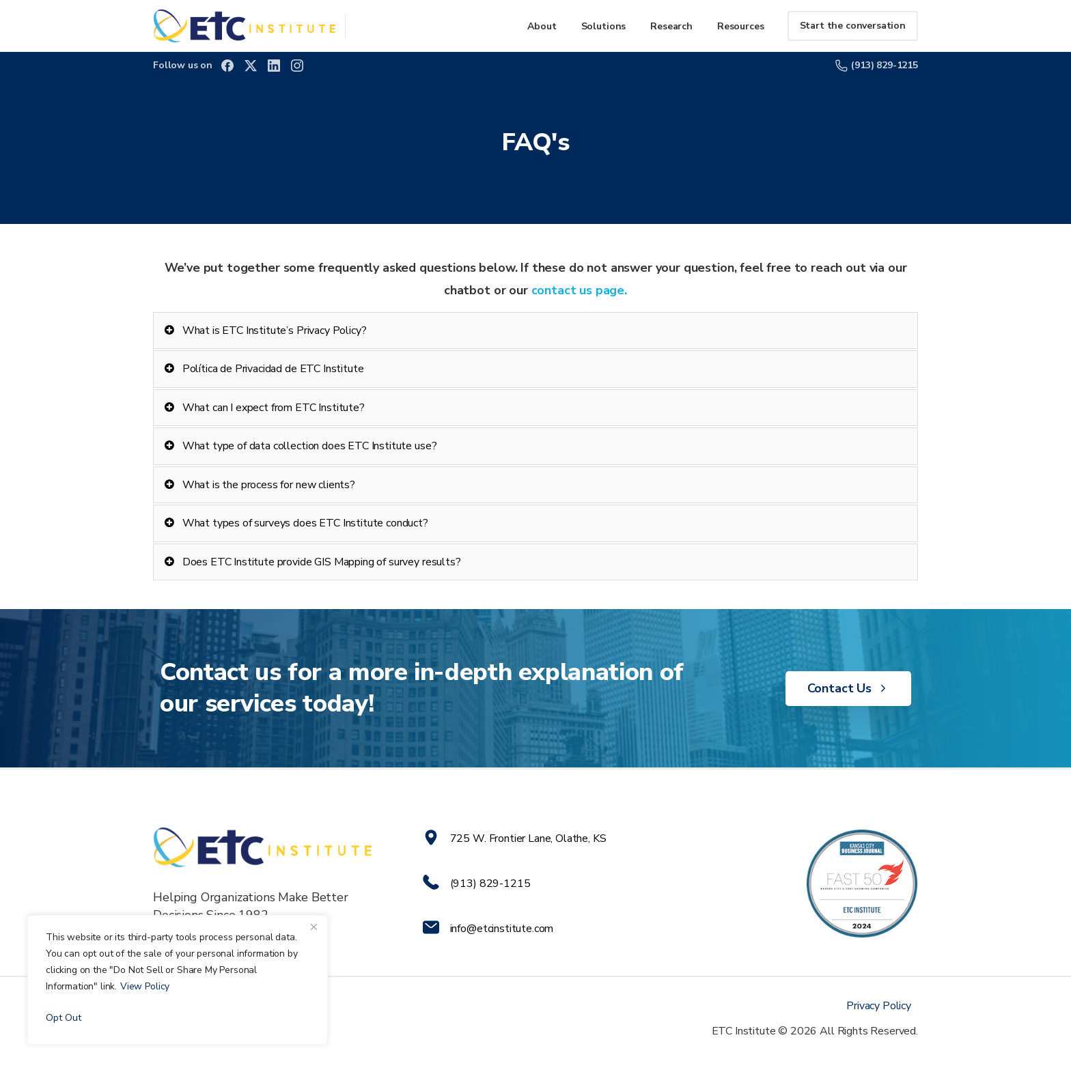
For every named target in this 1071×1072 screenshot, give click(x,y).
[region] (177, 980)
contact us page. (577, 290)
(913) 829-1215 (876, 65)
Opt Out (63, 1017)
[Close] (313, 926)
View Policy (144, 986)
